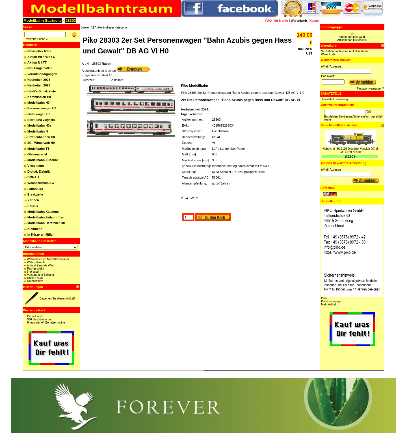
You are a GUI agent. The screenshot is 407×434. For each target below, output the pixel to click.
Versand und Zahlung (40, 274)
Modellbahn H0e (39, 125)
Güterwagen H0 (38, 114)
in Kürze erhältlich (40, 234)
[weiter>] (86, 27)
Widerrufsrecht (36, 262)
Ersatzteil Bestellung (335, 99)
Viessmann (35, 165)
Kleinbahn (34, 229)
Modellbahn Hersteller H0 (46, 223)
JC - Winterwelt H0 (41, 142)
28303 (71, 20)
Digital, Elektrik (38, 171)
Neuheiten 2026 (38, 79)
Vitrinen (33, 200)
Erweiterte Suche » (36, 39)
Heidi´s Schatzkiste (41, 91)
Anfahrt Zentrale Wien (40, 265)
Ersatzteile (35, 194)
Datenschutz (35, 281)
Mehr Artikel (328, 304)
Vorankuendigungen (42, 74)
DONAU (33, 177)
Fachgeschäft (35, 268)
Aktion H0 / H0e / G (41, 56)
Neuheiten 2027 (38, 85)
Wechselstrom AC (40, 183)
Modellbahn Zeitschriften (45, 217)
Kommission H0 (39, 97)
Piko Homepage (331, 301)
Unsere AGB (35, 277)
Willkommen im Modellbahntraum (48, 259)
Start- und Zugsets (41, 119)
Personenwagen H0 (41, 108)
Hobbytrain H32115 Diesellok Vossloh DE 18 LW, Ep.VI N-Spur (350, 150)
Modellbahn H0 (38, 102)
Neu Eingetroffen (40, 68)
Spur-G (32, 206)
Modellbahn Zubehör (42, 160)
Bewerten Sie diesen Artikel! (57, 298)
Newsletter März (39, 51)
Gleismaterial (37, 154)
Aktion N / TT (37, 62)
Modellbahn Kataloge (43, 211)
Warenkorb (299, 20)
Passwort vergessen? (370, 88)
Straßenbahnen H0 (41, 137)
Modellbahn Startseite (42, 20)
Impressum (34, 271)
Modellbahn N (37, 131)
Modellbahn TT (38, 148)
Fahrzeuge (35, 188)
